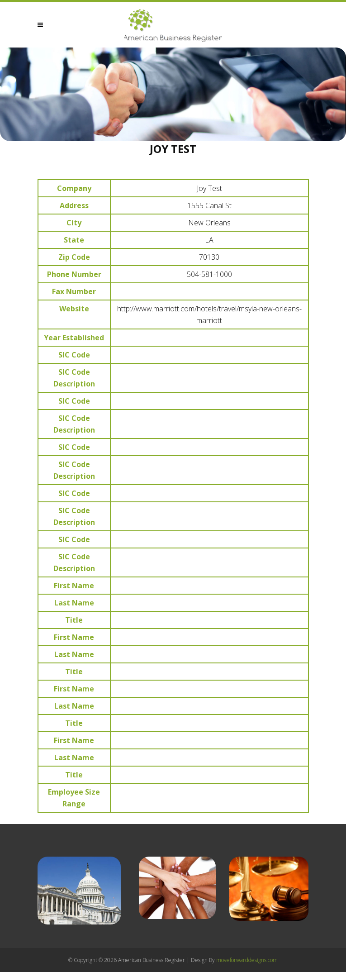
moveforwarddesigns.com (247, 960)
